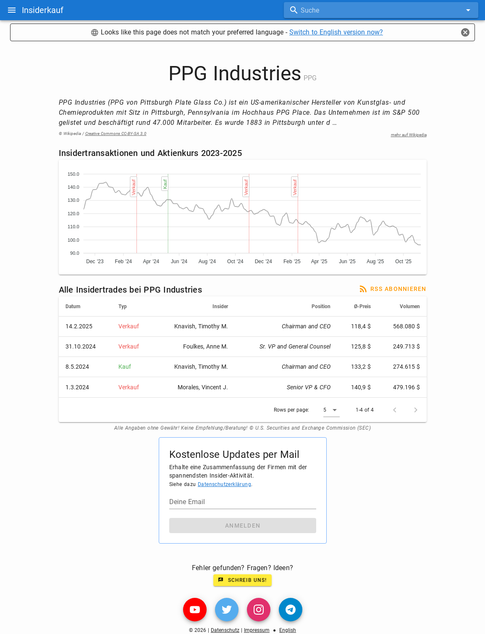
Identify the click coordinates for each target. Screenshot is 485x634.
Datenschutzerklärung (224, 484)
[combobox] (381, 10)
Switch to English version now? (336, 32)
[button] (331, 410)
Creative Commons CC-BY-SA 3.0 (116, 133)
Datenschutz (225, 630)
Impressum (257, 630)
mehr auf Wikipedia (409, 134)
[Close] (465, 32)
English (287, 630)
